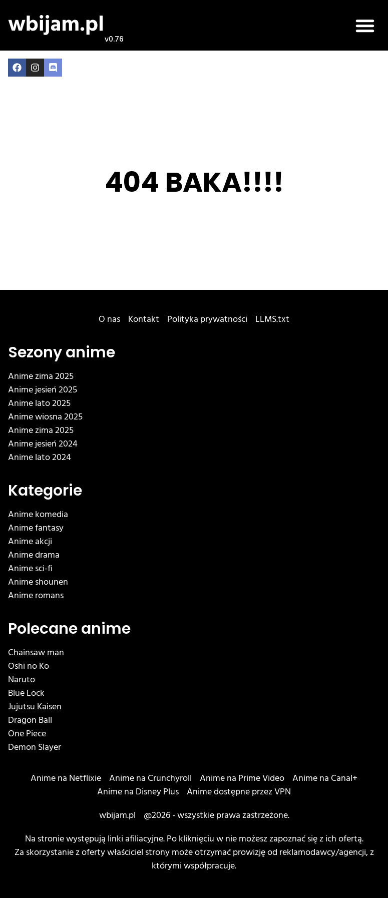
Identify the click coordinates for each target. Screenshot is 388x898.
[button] (365, 26)
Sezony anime (61, 352)
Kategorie (45, 490)
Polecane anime (69, 628)
